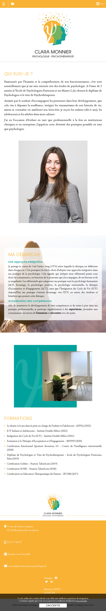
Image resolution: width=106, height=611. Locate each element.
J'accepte (53, 605)
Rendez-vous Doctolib (18, 554)
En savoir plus (81, 600)
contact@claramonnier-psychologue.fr (27, 566)
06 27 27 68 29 (14, 542)
